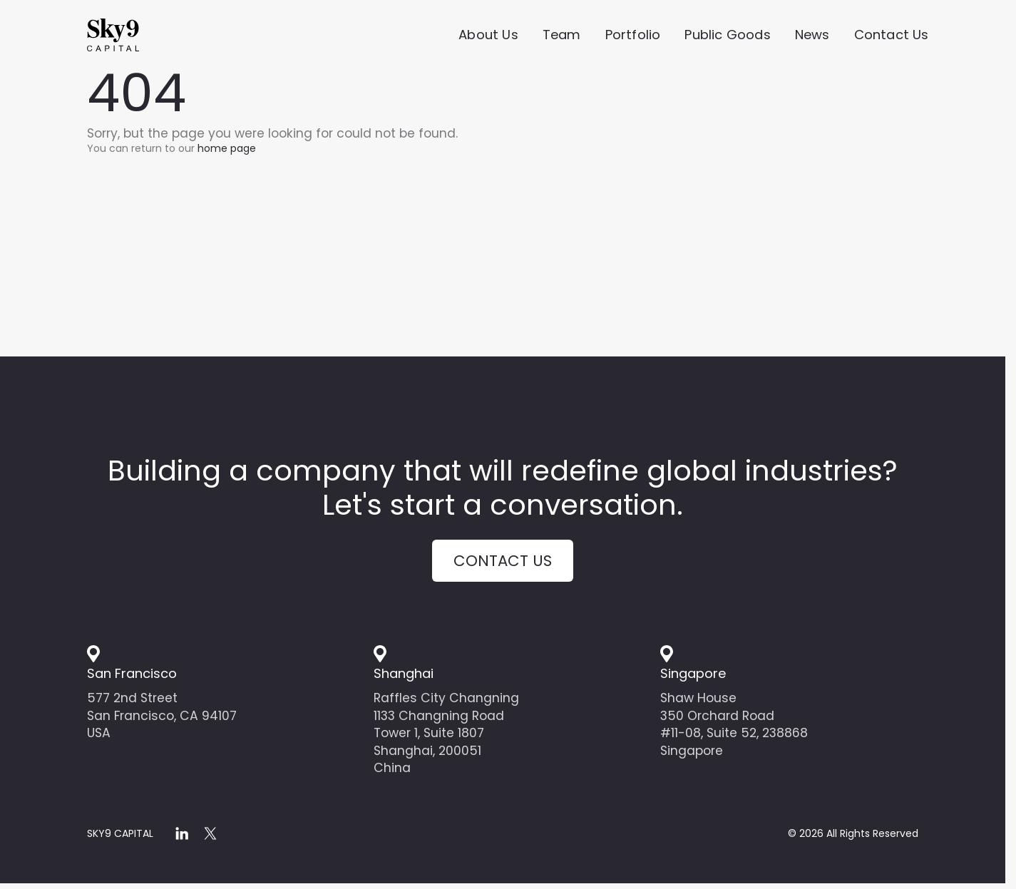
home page (226, 148)
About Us (488, 36)
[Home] (137, 36)
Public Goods (727, 36)
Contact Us (891, 36)
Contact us (502, 562)
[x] (210, 837)
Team (562, 36)
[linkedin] (182, 837)
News (812, 36)
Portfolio (633, 36)
